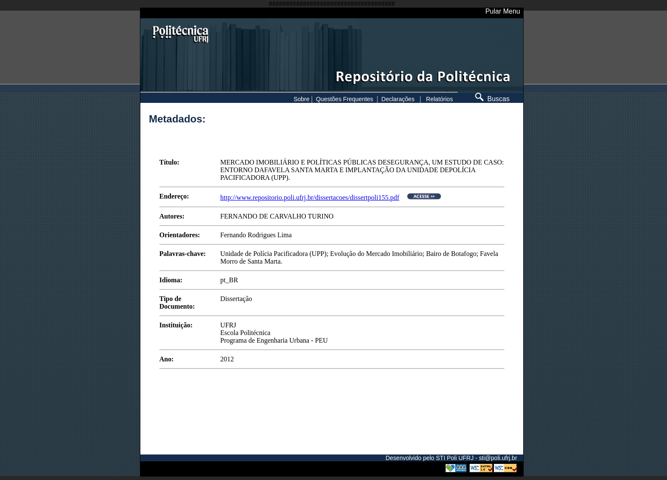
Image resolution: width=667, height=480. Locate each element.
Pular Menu (502, 11)
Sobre (301, 99)
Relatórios (439, 99)
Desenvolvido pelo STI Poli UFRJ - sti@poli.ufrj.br (451, 457)
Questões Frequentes (344, 99)
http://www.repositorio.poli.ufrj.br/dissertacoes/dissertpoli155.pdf (309, 197)
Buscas (492, 98)
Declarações (398, 99)
